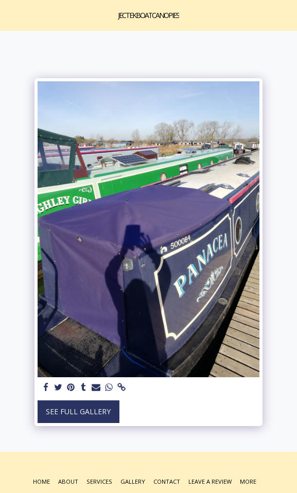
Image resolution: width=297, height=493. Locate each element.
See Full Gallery (78, 411)
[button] (11, 14)
